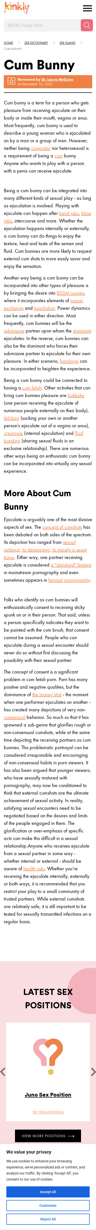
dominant (82, 330)
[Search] (87, 25)
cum (59, 155)
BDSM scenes (70, 293)
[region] (48, 1187)
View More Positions (48, 1135)
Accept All (48, 1192)
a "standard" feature (71, 565)
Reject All (48, 1219)
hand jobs (69, 213)
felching (11, 418)
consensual (14, 717)
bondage (69, 361)
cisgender (41, 148)
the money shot (46, 694)
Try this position (48, 1112)
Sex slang (67, 43)
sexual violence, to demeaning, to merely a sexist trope (45, 550)
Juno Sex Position (48, 1095)
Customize (48, 1206)
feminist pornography (69, 580)
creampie (13, 433)
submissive (14, 330)
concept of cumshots (62, 527)
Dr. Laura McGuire (57, 79)
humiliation (44, 308)
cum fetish (31, 387)
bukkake (76, 395)
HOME (8, 43)
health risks (34, 868)
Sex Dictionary (36, 43)
